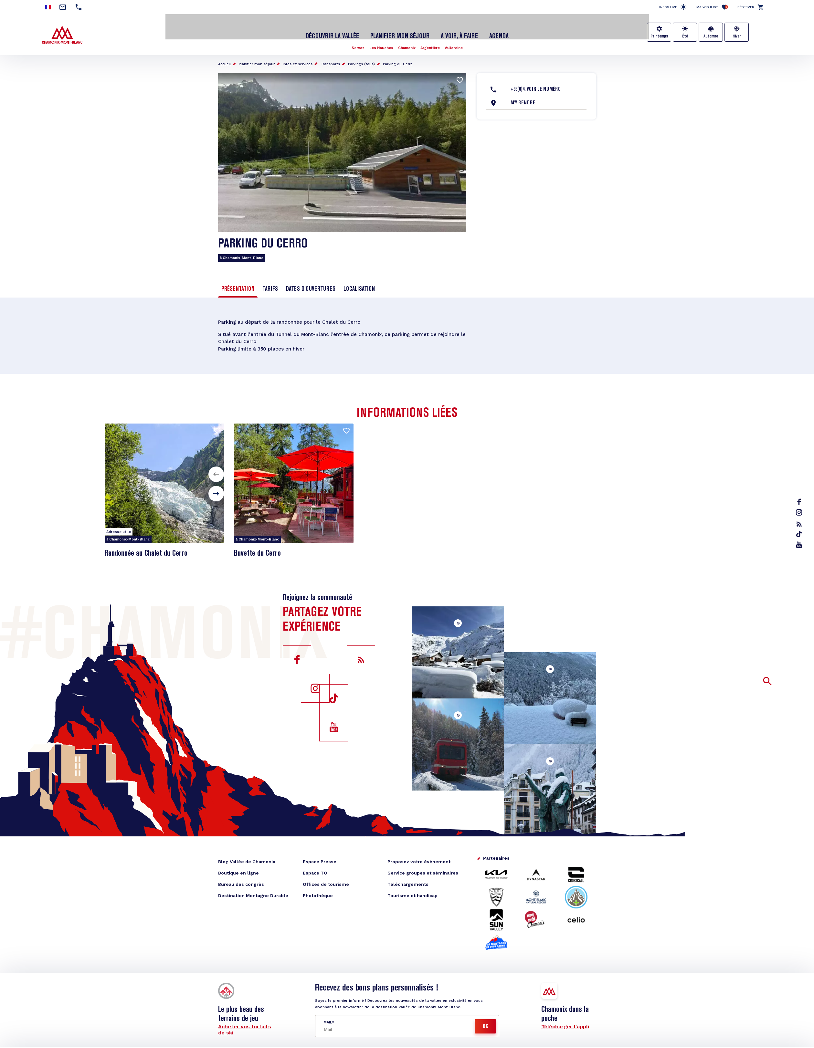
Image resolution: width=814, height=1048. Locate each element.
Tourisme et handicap (412, 891)
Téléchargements (407, 880)
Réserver (745, 7)
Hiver (737, 36)
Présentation (237, 282)
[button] (216, 470)
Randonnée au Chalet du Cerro (151, 549)
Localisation (359, 282)
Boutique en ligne (238, 869)
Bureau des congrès (241, 880)
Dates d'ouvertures (310, 282)
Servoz (355, 41)
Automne (710, 36)
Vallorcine (456, 41)
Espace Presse (319, 857)
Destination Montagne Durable (253, 891)
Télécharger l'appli (565, 1023)
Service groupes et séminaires (422, 869)
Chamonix (406, 41)
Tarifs (270, 282)
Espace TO (315, 869)
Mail (327, 1018)
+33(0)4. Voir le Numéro (536, 83)
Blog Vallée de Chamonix (246, 857)
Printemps (659, 36)
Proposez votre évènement (418, 857)
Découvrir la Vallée (337, 30)
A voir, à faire (456, 30)
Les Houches (380, 41)
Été (685, 36)
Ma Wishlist (712, 7)
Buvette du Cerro (260, 549)
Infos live (668, 7)
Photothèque (318, 891)
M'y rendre (523, 96)
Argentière (431, 41)
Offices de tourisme (326, 880)
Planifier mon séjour (400, 30)
